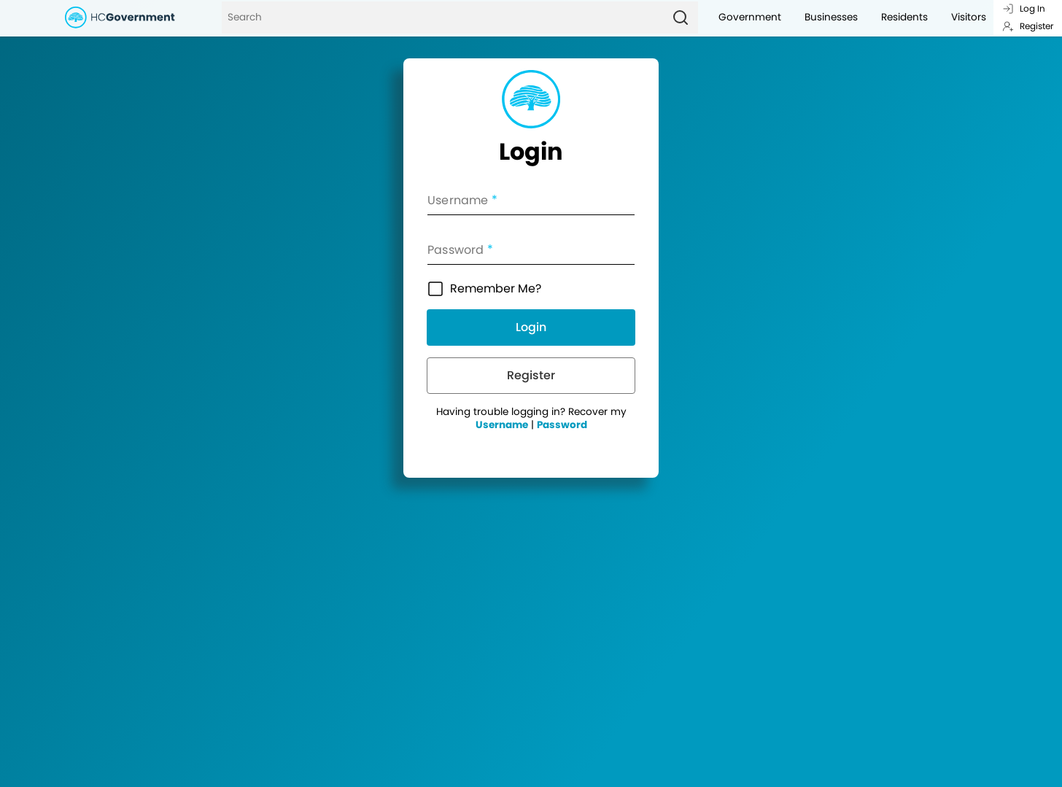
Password (562, 425)
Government (749, 17)
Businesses (831, 17)
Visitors (968, 17)
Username (502, 425)
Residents (904, 17)
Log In (1023, 8)
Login (531, 327)
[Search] (442, 17)
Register (1027, 26)
